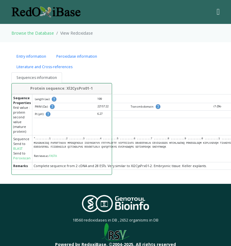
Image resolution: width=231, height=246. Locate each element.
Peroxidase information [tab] (76, 56)
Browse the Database (32, 33)
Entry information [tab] (31, 56)
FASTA (53, 156)
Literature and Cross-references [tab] (44, 66)
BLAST (17, 148)
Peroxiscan (22, 158)
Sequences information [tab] (36, 77)
